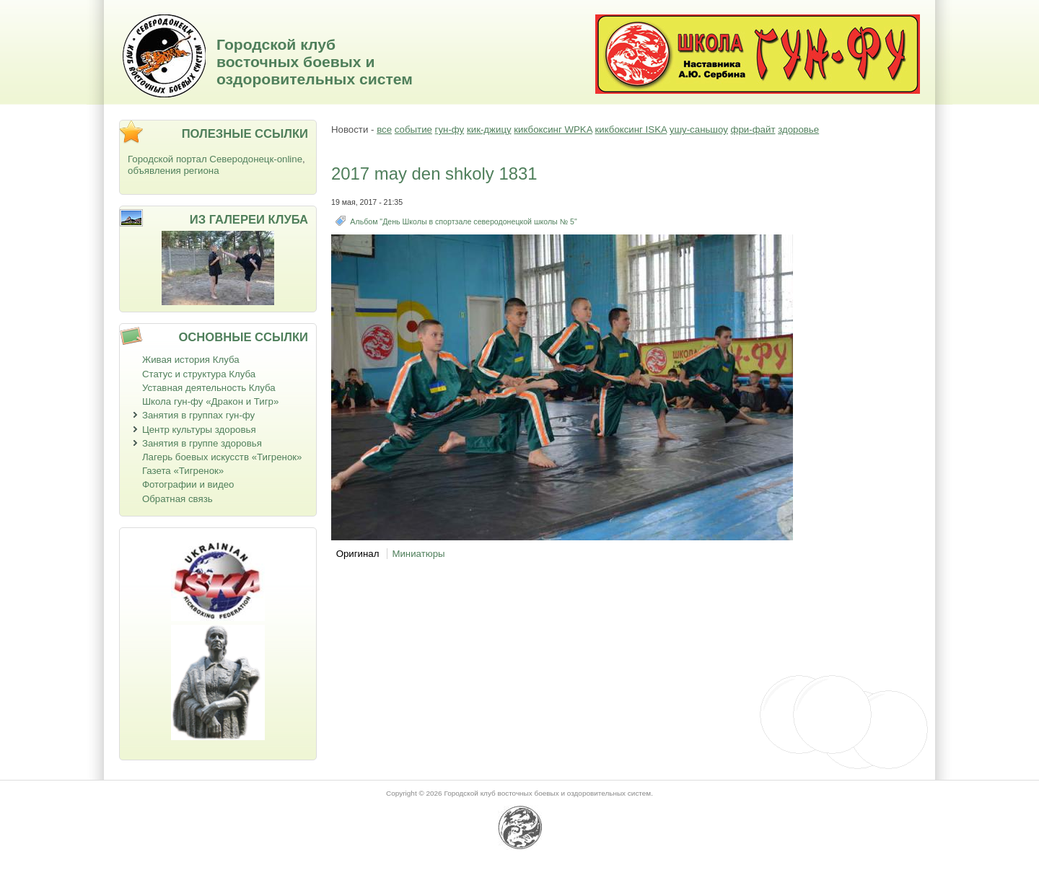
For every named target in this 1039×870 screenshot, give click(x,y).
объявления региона (173, 170)
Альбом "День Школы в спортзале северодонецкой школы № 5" (463, 221)
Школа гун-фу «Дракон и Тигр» (210, 401)
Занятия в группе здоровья (202, 443)
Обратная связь (177, 498)
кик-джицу (489, 129)
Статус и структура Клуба (198, 374)
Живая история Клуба (191, 359)
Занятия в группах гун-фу (198, 415)
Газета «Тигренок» (183, 470)
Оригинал (358, 553)
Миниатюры (418, 553)
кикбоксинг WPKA (553, 129)
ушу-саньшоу (699, 129)
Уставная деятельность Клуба (209, 387)
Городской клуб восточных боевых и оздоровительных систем (314, 61)
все (384, 129)
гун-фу (450, 129)
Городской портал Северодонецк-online (215, 159)
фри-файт (753, 129)
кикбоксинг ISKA (631, 129)
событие (413, 129)
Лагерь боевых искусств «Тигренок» (222, 457)
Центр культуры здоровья (199, 429)
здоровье (798, 129)
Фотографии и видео (188, 484)
